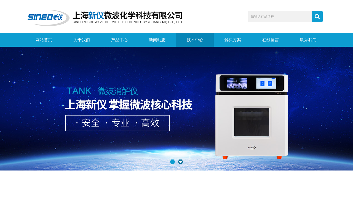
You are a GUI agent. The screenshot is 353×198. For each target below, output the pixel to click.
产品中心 (119, 40)
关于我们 (81, 40)
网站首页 (44, 40)
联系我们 (308, 40)
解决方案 (232, 40)
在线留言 (270, 40)
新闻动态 (157, 40)
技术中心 (195, 40)
